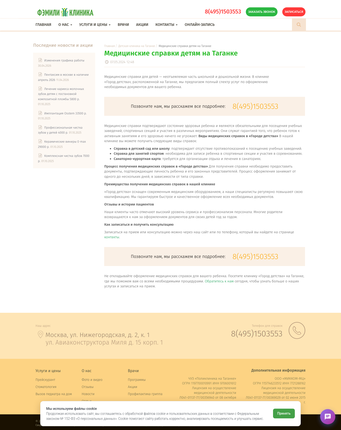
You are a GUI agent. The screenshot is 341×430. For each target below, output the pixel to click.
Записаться (294, 12)
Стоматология (46, 387)
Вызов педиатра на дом (54, 394)
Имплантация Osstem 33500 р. (67, 114)
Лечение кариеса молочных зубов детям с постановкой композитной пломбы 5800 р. (63, 94)
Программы (137, 380)
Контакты (166, 24)
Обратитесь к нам (219, 281)
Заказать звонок (261, 12)
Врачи (123, 24)
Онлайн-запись (200, 24)
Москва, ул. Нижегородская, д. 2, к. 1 (98, 335)
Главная (43, 24)
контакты (112, 237)
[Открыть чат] (327, 416)
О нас (65, 24)
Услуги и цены (95, 24)
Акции (142, 24)
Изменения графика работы (66, 61)
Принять (284, 413)
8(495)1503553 (223, 11)
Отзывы (88, 387)
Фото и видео (92, 380)
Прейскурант (45, 380)
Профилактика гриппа (145, 394)
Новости (88, 394)
